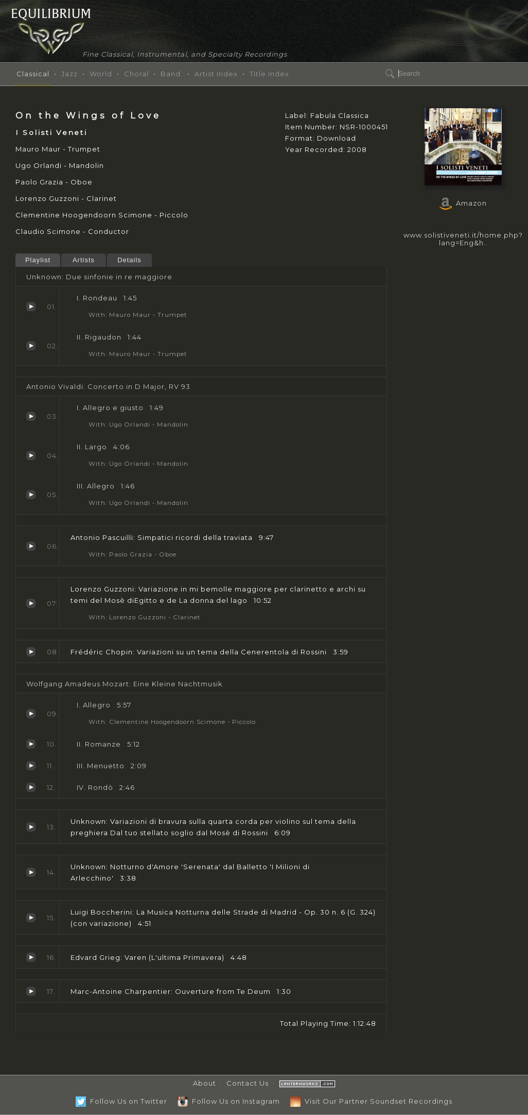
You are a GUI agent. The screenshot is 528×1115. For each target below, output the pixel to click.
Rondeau (31, 306)
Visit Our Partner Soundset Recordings (371, 1101)
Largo (31, 455)
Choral (136, 74)
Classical (32, 74)
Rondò (31, 787)
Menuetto (31, 765)
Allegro (31, 494)
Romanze (31, 744)
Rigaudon (31, 345)
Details (129, 260)
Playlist (37, 260)
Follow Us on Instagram (229, 1101)
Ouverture (31, 991)
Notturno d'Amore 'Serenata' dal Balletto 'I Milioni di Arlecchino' (31, 872)
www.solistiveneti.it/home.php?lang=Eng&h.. (463, 239)
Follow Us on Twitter (121, 1101)
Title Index (269, 74)
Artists (84, 260)
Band (171, 74)
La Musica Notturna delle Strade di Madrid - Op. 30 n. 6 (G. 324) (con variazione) (31, 917)
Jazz (69, 74)
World (101, 74)
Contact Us (247, 1083)
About (204, 1083)
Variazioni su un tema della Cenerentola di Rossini (31, 651)
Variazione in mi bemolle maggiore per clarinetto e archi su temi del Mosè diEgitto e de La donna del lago (31, 603)
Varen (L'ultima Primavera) (31, 957)
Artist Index (216, 74)
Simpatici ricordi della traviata (31, 546)
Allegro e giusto (31, 416)
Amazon (463, 203)
